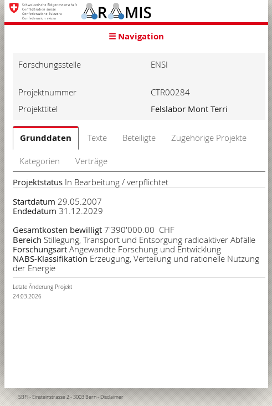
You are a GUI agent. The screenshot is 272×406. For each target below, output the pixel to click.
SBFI (23, 397)
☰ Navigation (136, 36)
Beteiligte (139, 137)
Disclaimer (112, 397)
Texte (97, 137)
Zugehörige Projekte (209, 137)
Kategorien (39, 160)
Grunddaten (45, 138)
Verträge (91, 160)
